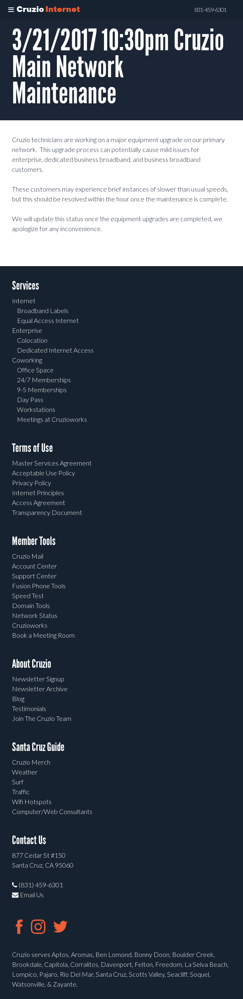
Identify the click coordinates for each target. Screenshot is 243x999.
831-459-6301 (210, 10)
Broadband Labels (42, 310)
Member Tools (34, 541)
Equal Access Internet (48, 320)
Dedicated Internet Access (55, 350)
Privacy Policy (31, 483)
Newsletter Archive (40, 689)
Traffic (21, 791)
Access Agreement (38, 502)
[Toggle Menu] (11, 10)
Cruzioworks (29, 625)
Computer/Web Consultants (52, 811)
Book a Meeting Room (43, 635)
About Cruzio (31, 664)
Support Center (34, 576)
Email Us (28, 894)
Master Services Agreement (52, 463)
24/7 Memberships (44, 380)
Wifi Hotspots (32, 801)
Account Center (34, 566)
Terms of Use (32, 448)
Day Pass (30, 399)
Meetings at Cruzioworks (52, 419)
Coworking (27, 360)
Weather (25, 772)
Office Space (35, 370)
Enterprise (27, 330)
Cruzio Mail (27, 556)
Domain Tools (31, 605)
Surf (18, 782)
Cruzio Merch (31, 762)
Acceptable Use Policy (43, 473)
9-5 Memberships (42, 389)
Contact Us (29, 840)
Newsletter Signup (38, 679)
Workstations (36, 409)
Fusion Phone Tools (39, 586)
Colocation (32, 340)
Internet (23, 300)
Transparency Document (47, 512)
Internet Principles (38, 492)
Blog (18, 698)
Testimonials (29, 708)
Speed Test (28, 595)
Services (25, 285)
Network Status (34, 615)
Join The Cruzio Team (41, 718)
